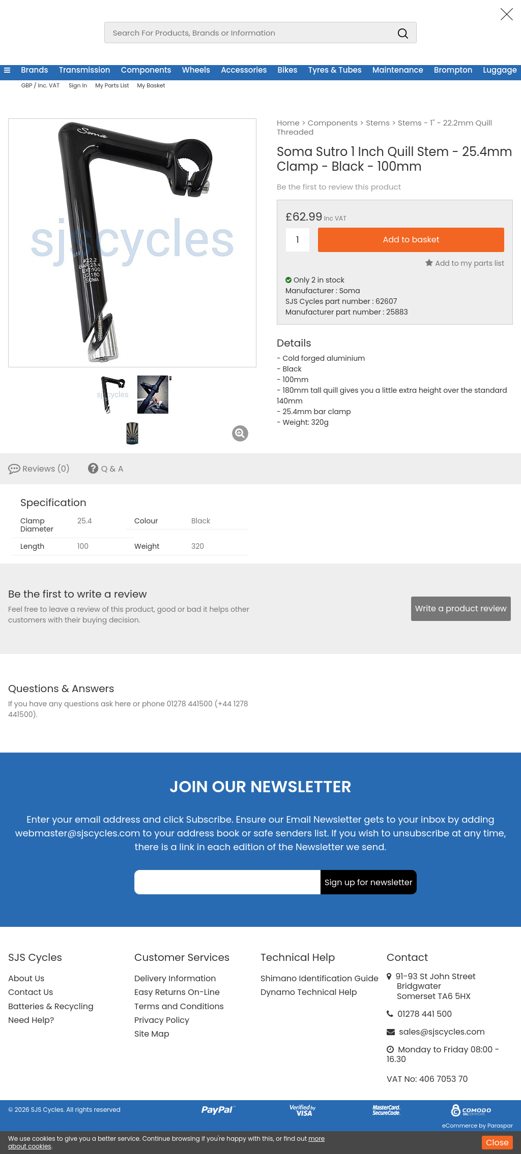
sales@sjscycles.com (442, 1032)
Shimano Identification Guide (319, 978)
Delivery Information (175, 978)
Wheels (196, 70)
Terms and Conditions (179, 1006)
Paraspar (500, 1125)
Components (146, 70)
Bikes (288, 70)
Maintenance (397, 70)
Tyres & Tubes (335, 70)
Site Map (151, 1034)
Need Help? (31, 1020)
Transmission (84, 70)
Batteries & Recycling (51, 1006)
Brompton (453, 70)
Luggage (500, 70)
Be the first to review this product (339, 187)
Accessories (244, 70)
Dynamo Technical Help (308, 992)
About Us (26, 978)
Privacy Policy (161, 1020)
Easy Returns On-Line (177, 992)
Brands (34, 70)
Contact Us (30, 992)
